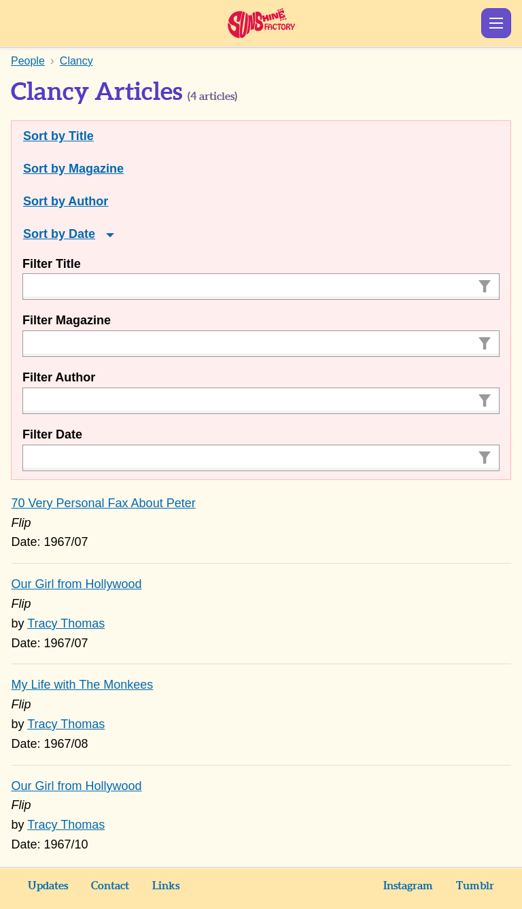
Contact (110, 885)
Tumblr (475, 885)
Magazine (96, 168)
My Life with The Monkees (83, 684)
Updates (48, 885)
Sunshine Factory (261, 23)
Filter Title (51, 264)
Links (165, 885)
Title (81, 136)
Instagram (408, 885)
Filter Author (58, 377)
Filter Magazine (66, 320)
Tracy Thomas (66, 623)
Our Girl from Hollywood (77, 584)
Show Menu (496, 23)
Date (82, 234)
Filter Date (52, 434)
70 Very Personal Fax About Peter (104, 503)
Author (88, 201)
